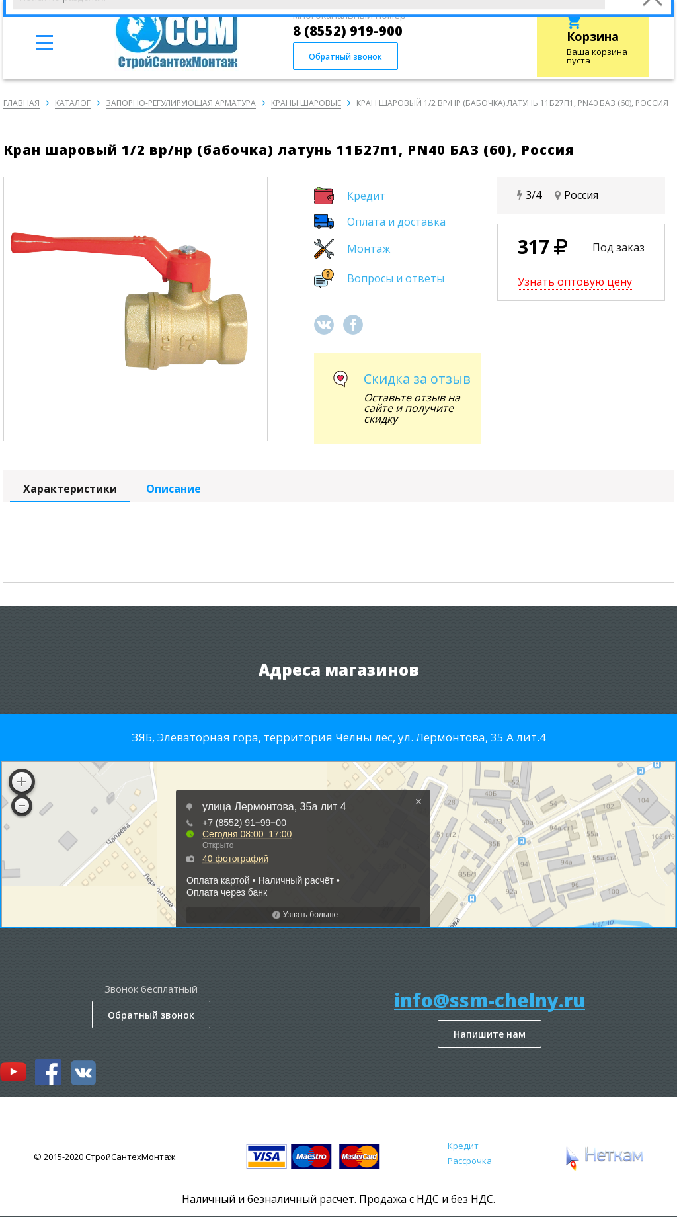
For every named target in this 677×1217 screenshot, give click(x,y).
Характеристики (70, 489)
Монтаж (368, 248)
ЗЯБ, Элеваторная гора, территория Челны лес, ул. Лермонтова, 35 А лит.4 (339, 737)
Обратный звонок (345, 56)
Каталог (73, 102)
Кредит (366, 195)
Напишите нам (490, 1034)
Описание (173, 489)
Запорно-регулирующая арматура (181, 102)
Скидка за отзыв (417, 379)
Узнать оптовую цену (575, 281)
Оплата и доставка (396, 221)
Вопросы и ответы (395, 278)
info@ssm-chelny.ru (489, 1000)
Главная (21, 102)
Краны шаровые (306, 102)
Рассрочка (470, 1161)
